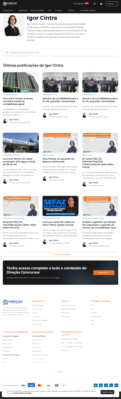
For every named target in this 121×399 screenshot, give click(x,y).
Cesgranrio (65, 350)
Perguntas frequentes (68, 309)
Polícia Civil (36, 344)
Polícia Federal (37, 351)
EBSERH (94, 313)
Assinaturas (65, 313)
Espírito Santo (7, 340)
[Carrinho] (101, 3)
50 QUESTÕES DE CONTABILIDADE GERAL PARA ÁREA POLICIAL (19, 225)
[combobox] (62, 52)
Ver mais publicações (60, 254)
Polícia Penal (36, 347)
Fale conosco (65, 316)
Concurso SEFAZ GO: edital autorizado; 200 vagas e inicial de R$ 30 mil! (19, 162)
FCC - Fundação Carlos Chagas (71, 343)
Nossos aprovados (38, 305)
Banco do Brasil (37, 10)
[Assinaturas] (80, 3)
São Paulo (6, 351)
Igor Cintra (14, 120)
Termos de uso (37, 324)
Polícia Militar (36, 340)
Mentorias (22, 10)
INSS (92, 324)
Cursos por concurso (68, 305)
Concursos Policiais (39, 336)
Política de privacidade (39, 320)
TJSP (92, 320)
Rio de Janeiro (7, 347)
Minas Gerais (7, 344)
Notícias (59, 10)
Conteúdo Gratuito (88, 10)
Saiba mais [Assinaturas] (104, 273)
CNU (92, 305)
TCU (49, 10)
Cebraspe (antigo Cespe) (69, 339)
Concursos (9, 10)
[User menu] (94, 3)
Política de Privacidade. (22, 393)
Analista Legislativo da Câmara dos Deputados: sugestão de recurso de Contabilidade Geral (99, 225)
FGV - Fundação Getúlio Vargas (72, 346)
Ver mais (60, 372)
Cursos (72, 10)
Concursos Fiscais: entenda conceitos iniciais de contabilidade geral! (18, 101)
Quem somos (36, 309)
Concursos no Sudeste (11, 336)
